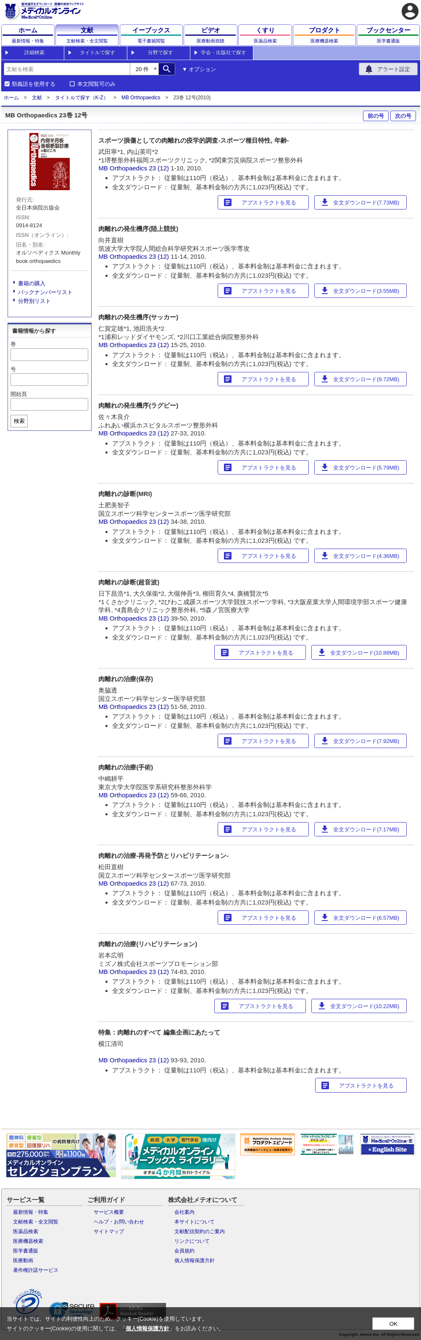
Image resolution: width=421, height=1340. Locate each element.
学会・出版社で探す (223, 53)
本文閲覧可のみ (96, 84)
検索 (19, 421)
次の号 (403, 116)
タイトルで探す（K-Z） (81, 98)
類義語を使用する (33, 84)
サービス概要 (109, 1212)
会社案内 (184, 1212)
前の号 (376, 116)
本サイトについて (194, 1222)
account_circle (410, 11)
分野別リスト (34, 301)
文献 (37, 98)
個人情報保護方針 (194, 1260)
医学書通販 (25, 1251)
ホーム (11, 98)
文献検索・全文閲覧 (35, 1222)
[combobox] (67, 69)
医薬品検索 (25, 1231)
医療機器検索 (28, 1241)
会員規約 (184, 1251)
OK (393, 1324)
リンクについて (192, 1241)
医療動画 (23, 1260)
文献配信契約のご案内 (199, 1231)
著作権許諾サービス (35, 1270)
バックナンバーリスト (45, 292)
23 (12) (160, 168)
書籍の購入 (31, 283)
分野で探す (160, 53)
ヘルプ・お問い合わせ (119, 1222)
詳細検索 (34, 53)
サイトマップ (109, 1231)
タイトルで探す (97, 53)
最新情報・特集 (30, 1212)
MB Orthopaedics (141, 98)
